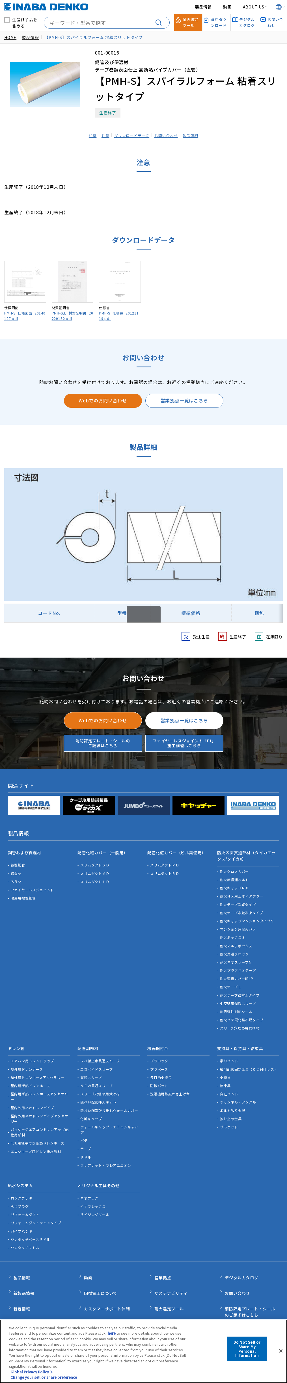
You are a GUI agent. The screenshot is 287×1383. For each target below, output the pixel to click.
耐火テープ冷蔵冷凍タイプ (241, 909)
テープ (85, 1141)
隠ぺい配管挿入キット (98, 1094)
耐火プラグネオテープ (238, 966)
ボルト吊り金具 (232, 1103)
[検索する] (160, 22)
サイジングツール (94, 1204)
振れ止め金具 (231, 1111)
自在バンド (229, 1086)
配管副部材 (87, 1043)
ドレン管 (16, 1043)
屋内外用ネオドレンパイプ (32, 1100)
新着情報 (22, 1289)
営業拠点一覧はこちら (184, 400)
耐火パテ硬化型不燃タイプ (242, 1016)
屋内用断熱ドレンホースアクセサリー (39, 1089)
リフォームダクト (25, 1204)
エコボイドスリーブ (96, 1062)
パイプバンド (22, 1220)
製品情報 (203, 7)
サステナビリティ (170, 1277)
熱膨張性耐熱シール (236, 1008)
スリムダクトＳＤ (94, 861)
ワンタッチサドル (25, 1237)
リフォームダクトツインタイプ (36, 1212)
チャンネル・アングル (238, 1094)
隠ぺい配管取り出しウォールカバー (109, 1103)
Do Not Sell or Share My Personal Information (247, 1348)
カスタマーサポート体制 (107, 1289)
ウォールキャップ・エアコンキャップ (109, 1122)
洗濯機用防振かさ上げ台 (170, 1086)
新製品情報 (24, 1277)
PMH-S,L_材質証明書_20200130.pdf (72, 316)
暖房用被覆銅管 (23, 894)
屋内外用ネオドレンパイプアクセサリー (39, 1111)
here (112, 1333)
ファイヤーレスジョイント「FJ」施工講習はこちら (184, 743)
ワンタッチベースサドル (30, 1228)
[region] (143, 1351)
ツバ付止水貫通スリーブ (100, 1054)
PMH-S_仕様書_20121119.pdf (119, 316)
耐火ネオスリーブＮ (236, 958)
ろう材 (16, 877)
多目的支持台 (161, 1070)
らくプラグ (20, 1195)
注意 (88, 135)
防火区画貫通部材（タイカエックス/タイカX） (246, 854)
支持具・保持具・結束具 (240, 1043)
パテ (84, 1133)
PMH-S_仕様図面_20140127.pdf (25, 316)
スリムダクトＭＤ (94, 869)
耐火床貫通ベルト (234, 876)
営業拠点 (162, 1265)
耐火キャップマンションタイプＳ (247, 917)
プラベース (159, 1062)
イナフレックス (93, 1195)
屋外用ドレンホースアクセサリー (37, 1070)
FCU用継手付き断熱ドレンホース (37, 1136)
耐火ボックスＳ (232, 933)
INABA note (26, 1301)
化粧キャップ (91, 1111)
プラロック (159, 1054)
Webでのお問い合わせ (103, 400)
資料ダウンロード (171, 1301)
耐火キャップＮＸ (234, 884)
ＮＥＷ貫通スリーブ (96, 1078)
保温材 (16, 869)
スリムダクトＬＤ (94, 877)
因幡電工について (100, 1277)
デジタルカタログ (241, 1265)
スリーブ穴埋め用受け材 (240, 1024)
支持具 (225, 1070)
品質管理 (92, 1301)
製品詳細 (194, 135)
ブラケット (229, 1119)
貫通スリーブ (91, 1070)
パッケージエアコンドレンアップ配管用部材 (40, 1125)
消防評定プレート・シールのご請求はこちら (102, 743)
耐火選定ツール (169, 1289)
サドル (85, 1150)
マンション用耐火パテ (238, 925)
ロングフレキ (22, 1187)
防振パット (159, 1078)
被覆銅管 (18, 861)
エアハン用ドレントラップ (32, 1054)
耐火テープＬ (230, 983)
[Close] (281, 1351)
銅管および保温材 (24, 851)
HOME (10, 37)
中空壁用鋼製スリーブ (238, 999)
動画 (227, 7)
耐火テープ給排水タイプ (240, 991)
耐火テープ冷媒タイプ (238, 900)
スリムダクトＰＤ (164, 861)
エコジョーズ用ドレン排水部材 (36, 1144)
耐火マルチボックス (236, 942)
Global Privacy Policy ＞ (32, 1372)
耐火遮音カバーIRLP (236, 975)
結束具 (225, 1078)
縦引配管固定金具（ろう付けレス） (249, 1062)
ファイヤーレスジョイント (32, 886)
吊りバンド (229, 1054)
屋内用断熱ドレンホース (30, 1078)
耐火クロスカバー (234, 867)
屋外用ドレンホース (27, 1062)
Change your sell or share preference (45, 1377)
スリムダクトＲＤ (164, 869)
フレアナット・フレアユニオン (105, 1158)
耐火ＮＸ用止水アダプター (242, 892)
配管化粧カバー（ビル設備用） (176, 851)
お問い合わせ (168, 135)
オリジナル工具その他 (98, 1177)
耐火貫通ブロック (234, 950)
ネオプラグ (89, 1187)
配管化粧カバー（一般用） (102, 851)
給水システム (20, 1177)
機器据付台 (157, 1043)
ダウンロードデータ (131, 135)
